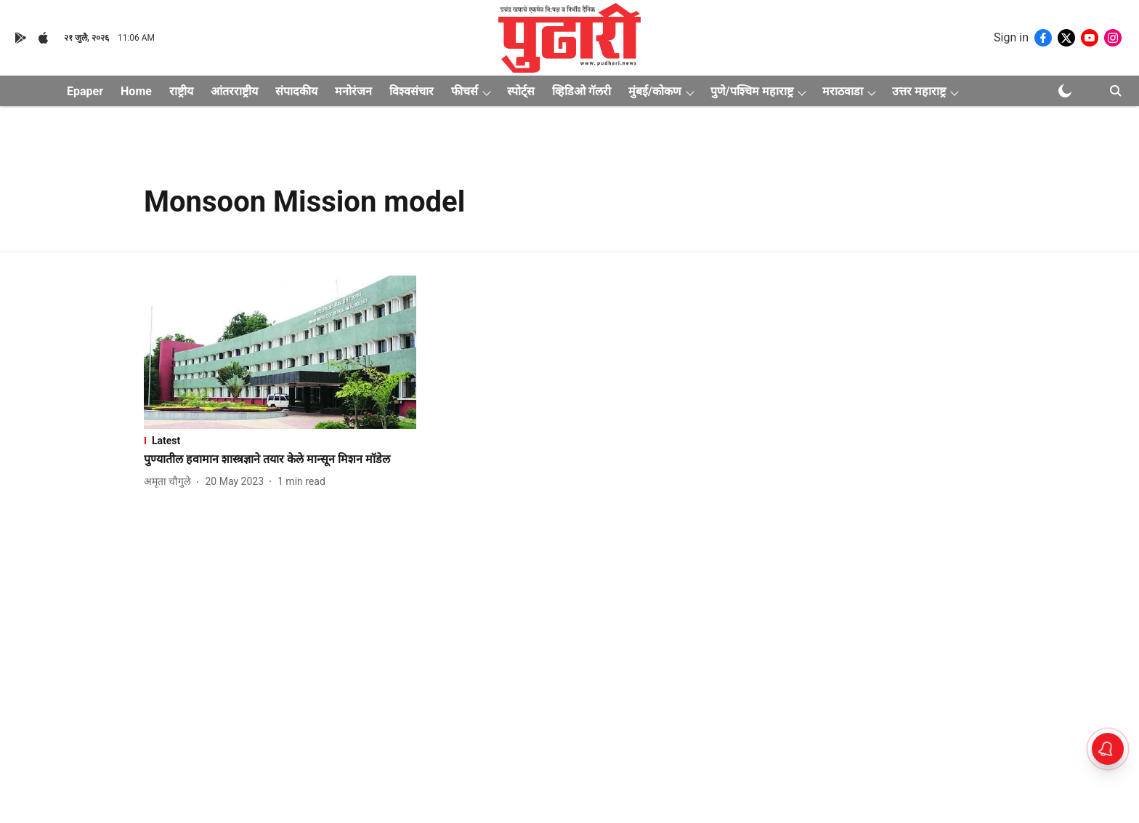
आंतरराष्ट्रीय (234, 91)
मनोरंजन (353, 91)
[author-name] (170, 481)
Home (136, 91)
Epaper (85, 91)
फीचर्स (464, 91)
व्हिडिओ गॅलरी (581, 91)
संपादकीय (296, 91)
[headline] (280, 459)
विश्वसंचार (411, 91)
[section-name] (280, 440)
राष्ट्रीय (181, 91)
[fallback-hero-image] (280, 352)
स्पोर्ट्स (521, 91)
